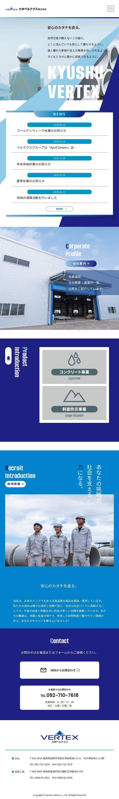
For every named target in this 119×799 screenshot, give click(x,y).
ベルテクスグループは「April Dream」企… (47, 147)
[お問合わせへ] (59, 670)
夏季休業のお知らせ (31, 181)
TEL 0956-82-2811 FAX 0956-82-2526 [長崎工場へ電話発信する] (51, 777)
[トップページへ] (25, 8)
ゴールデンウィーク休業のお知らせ (41, 130)
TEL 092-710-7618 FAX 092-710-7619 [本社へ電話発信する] (51, 764)
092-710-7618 (59, 695)
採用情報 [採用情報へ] (14, 483)
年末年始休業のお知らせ (34, 164)
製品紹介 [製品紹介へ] (8, 355)
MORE (59, 208)
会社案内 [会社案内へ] (79, 263)
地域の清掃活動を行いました (37, 197)
